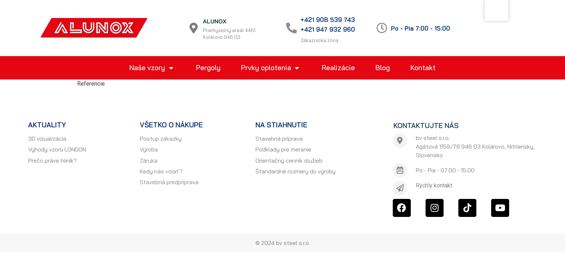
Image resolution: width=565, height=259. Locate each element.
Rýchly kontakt (434, 185)
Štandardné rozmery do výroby (295, 171)
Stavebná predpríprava (169, 182)
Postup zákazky (161, 138)
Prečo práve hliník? (52, 160)
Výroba (149, 149)
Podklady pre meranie (283, 149)
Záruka (148, 160)
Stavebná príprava (279, 138)
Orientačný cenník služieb (288, 160)
